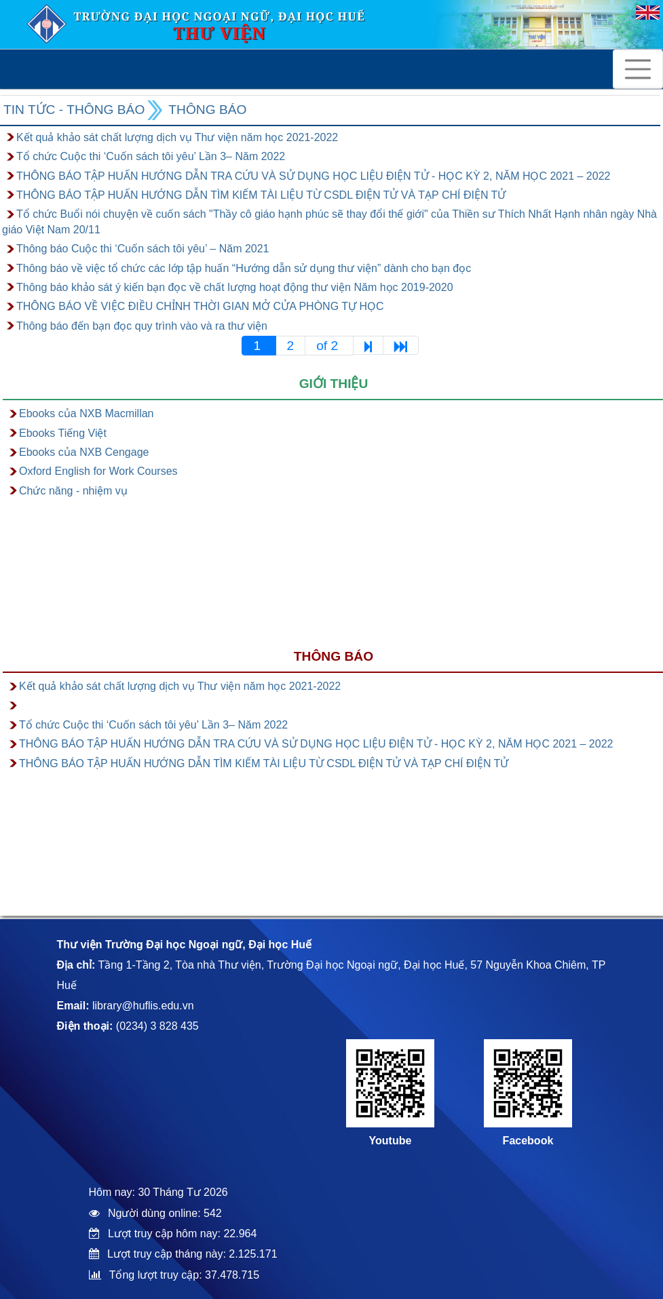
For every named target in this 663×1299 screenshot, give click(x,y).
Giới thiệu (333, 383)
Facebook (528, 1140)
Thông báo (207, 109)
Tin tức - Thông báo (74, 109)
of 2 (328, 345)
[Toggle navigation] (638, 69)
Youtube (390, 1140)
